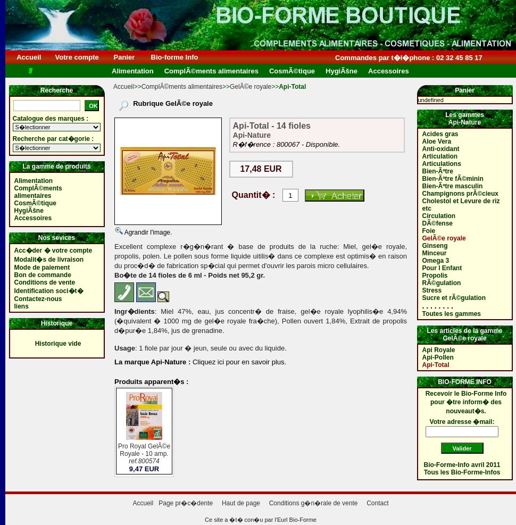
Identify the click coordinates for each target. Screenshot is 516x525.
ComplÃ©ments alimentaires (182, 86)
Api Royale (438, 350)
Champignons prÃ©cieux (460, 193)
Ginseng (435, 245)
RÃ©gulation (441, 283)
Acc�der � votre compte (53, 250)
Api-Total (436, 365)
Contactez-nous (38, 299)
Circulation (439, 216)
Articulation (440, 156)
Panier (124, 57)
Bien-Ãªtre (437, 171)
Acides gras (440, 134)
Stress (432, 290)
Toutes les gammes (451, 314)
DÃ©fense (437, 223)
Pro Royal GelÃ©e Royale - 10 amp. (144, 455)
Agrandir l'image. (147, 232)
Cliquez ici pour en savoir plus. (238, 362)
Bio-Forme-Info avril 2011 (462, 465)
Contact (377, 503)
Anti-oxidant (441, 149)
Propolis (435, 275)
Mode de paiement (42, 267)
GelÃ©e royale (250, 86)
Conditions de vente (45, 282)
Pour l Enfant (442, 268)
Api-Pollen (438, 357)
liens (21, 306)
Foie (429, 231)
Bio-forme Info (174, 57)
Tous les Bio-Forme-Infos (462, 472)
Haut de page (241, 503)
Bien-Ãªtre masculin (452, 186)
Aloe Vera (437, 141)
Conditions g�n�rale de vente (313, 503)
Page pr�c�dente (186, 503)
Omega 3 (436, 260)
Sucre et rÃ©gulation (454, 298)
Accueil (29, 57)
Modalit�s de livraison (49, 259)
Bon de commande (42, 275)
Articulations (441, 164)
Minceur (434, 253)
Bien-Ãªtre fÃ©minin (453, 178)
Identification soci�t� (49, 291)
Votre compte (77, 57)
